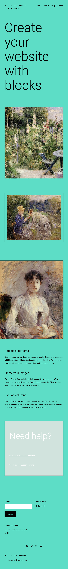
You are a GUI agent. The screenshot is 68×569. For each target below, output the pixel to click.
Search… (8, 502)
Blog (53, 6)
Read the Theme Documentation (22, 455)
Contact (60, 6)
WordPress (23, 560)
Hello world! (40, 506)
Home (39, 6)
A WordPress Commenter (14, 530)
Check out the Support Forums (21, 465)
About (46, 6)
